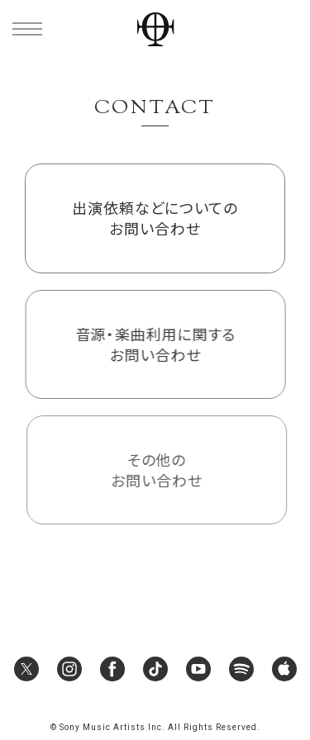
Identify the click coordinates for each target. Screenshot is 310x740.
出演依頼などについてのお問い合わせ (155, 218)
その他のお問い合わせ (157, 469)
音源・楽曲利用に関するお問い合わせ (155, 344)
